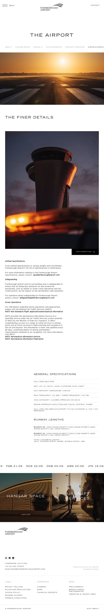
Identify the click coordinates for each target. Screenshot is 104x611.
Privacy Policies (14, 587)
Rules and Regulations (18, 589)
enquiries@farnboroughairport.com (25, 569)
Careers (41, 587)
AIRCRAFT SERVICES (75, 47)
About (8, 47)
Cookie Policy (12, 592)
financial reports (47, 592)
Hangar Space (22, 47)
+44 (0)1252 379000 (14, 566)
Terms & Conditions (15, 598)
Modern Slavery (14, 595)
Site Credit (93, 608)
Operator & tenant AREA (82, 594)
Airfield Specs (95, 47)
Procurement (76, 587)
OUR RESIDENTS (54, 47)
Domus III (38, 47)
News (39, 589)
